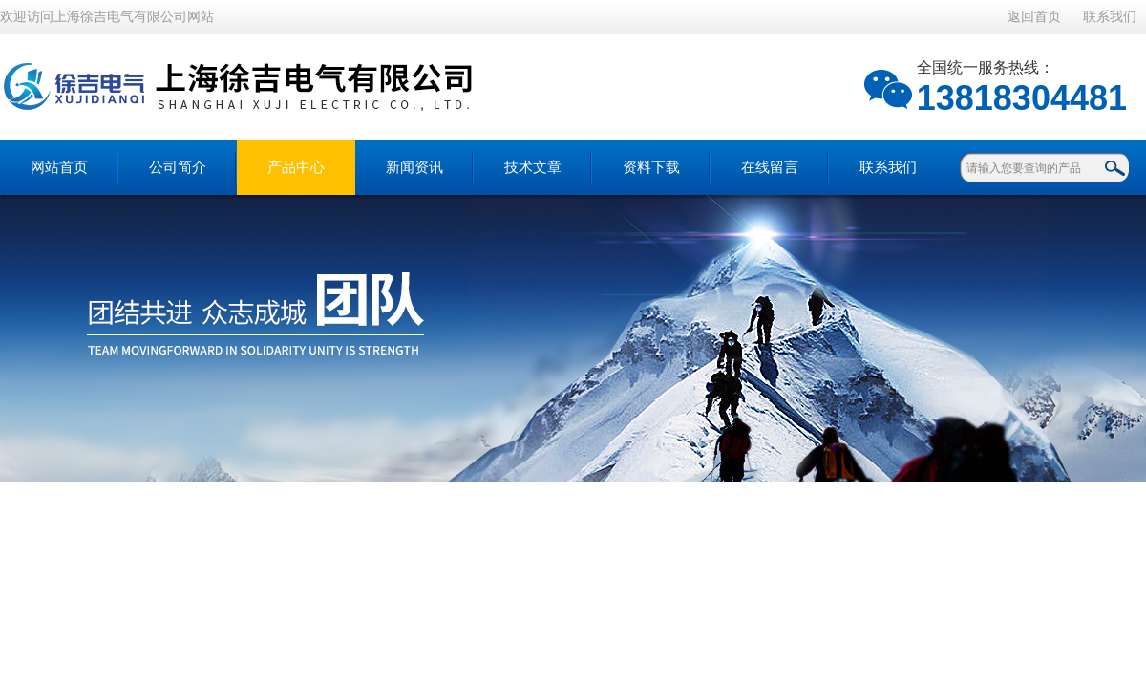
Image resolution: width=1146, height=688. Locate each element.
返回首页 (1034, 17)
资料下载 (651, 167)
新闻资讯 (414, 167)
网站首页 (59, 167)
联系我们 (1109, 17)
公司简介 (177, 167)
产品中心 (296, 167)
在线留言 (769, 167)
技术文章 (533, 167)
